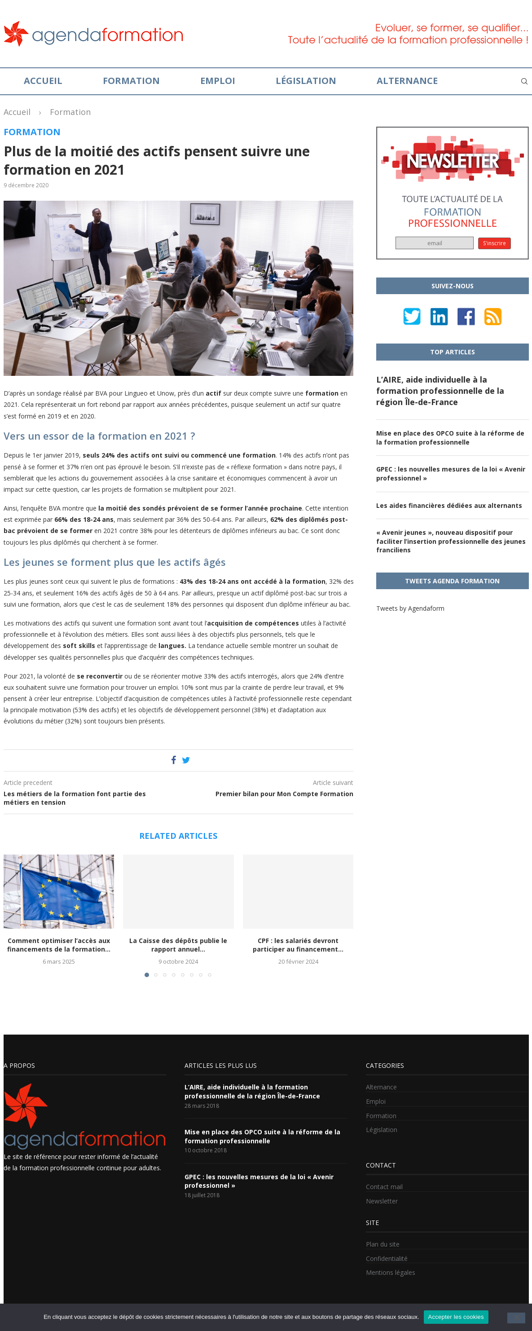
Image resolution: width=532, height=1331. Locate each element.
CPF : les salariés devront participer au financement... (298, 945)
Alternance (407, 81)
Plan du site (383, 1244)
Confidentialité (387, 1258)
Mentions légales (390, 1272)
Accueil (43, 81)
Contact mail (384, 1186)
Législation (306, 81)
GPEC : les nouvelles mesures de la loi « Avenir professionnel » (450, 473)
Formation (131, 81)
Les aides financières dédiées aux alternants (449, 505)
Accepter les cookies (456, 1316)
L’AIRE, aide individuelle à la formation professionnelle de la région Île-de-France (440, 390)
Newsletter (382, 1201)
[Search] (524, 81)
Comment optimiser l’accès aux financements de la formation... (58, 945)
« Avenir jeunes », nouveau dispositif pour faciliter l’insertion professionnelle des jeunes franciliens (451, 541)
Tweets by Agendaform (410, 608)
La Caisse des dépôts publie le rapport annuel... (178, 945)
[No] (516, 1318)
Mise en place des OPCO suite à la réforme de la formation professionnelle (450, 437)
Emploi (217, 81)
